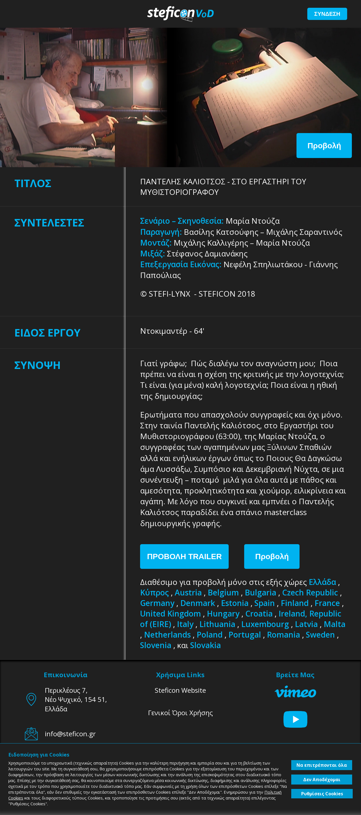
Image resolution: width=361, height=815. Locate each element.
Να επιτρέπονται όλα (321, 765)
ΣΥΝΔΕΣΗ (327, 14)
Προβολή (324, 145)
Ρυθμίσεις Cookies (322, 794)
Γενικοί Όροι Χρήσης (180, 712)
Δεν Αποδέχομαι (322, 779)
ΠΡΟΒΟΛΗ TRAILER (184, 556)
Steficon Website (180, 690)
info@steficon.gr (70, 733)
